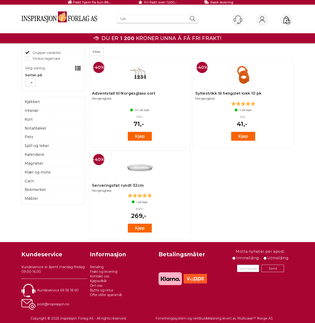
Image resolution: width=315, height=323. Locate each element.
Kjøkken (32, 102)
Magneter (34, 163)
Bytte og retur (101, 290)
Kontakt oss (99, 276)
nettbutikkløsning (207, 318)
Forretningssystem (171, 318)
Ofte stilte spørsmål (106, 295)
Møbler (31, 198)
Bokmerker (35, 189)
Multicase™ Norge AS (255, 318)
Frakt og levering (103, 272)
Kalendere (34, 154)
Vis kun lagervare (46, 59)
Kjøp (140, 136)
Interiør (32, 110)
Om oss (96, 285)
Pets (29, 137)
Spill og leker (37, 145)
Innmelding (247, 258)
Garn (29, 181)
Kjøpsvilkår (98, 281)
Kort (29, 119)
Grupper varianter (46, 53)
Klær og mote (38, 172)
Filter (96, 52)
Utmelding (277, 258)
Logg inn (262, 20)
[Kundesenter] (238, 19)
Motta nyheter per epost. (260, 251)
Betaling (97, 267)
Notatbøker (36, 128)
